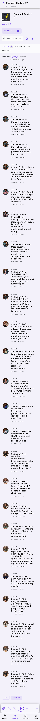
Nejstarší (23, 57)
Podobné (6, 50)
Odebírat (11, 31)
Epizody (7, 47)
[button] (16, 4)
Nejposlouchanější (17, 60)
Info (29, 46)
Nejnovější (14, 57)
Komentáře (20, 46)
